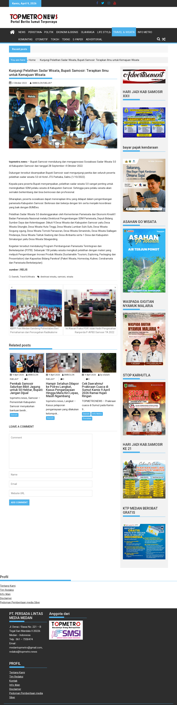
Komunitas (25, 39)
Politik (48, 32)
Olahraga (87, 32)
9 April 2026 (18, 375)
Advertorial (94, 39)
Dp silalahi (105, 375)
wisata (70, 277)
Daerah (15, 277)
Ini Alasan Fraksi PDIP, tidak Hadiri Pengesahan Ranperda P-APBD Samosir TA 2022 (90, 312)
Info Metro (145, 32)
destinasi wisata (48, 277)
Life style (103, 32)
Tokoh (55, 39)
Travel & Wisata (124, 32)
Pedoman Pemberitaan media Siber (20, 602)
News (21, 32)
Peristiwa (34, 32)
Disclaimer (6, 598)
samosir (62, 277)
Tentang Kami (8, 585)
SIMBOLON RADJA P (42, 83)
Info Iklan (5, 594)
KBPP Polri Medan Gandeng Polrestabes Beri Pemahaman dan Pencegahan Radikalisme (36, 312)
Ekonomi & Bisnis (67, 32)
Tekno (66, 39)
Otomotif (41, 39)
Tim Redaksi (7, 590)
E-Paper (78, 39)
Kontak (13, 680)
